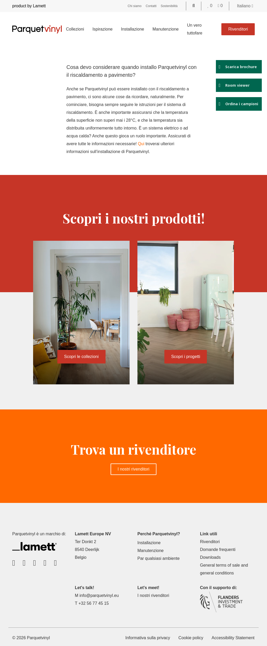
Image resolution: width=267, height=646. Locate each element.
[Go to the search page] (193, 5)
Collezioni (75, 29)
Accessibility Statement (232, 638)
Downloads (210, 557)
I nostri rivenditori (133, 469)
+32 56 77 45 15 (93, 603)
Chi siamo (134, 6)
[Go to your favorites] (211, 5)
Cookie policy (190, 638)
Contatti (151, 6)
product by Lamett (29, 6)
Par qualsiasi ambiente (158, 558)
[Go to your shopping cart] (220, 5)
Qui (142, 144)
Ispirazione (102, 29)
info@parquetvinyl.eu (99, 595)
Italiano (245, 6)
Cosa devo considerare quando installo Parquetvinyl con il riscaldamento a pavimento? (127, 71)
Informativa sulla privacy (147, 638)
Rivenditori (238, 29)
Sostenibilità (169, 6)
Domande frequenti (217, 549)
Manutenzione (166, 29)
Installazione (132, 29)
